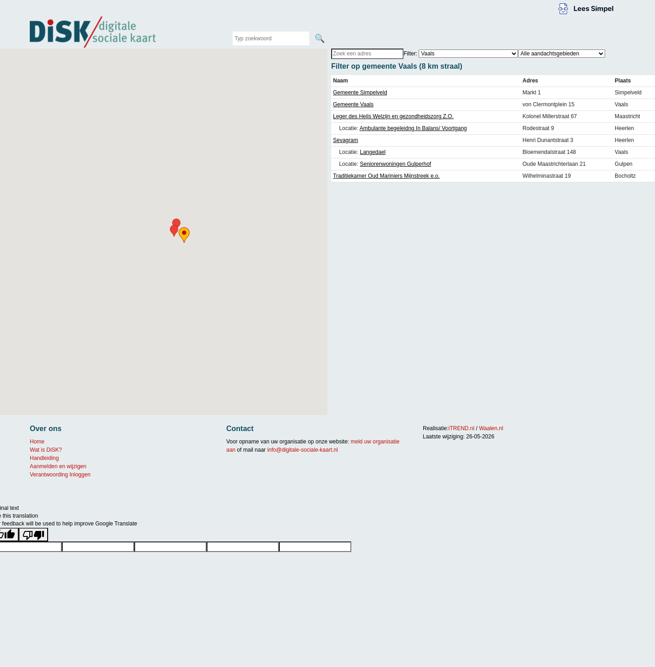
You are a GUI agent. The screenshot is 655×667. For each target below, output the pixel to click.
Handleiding (44, 458)
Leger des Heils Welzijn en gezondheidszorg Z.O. (393, 116)
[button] (184, 235)
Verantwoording (49, 474)
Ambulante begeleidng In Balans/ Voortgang (413, 128)
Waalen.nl (491, 428)
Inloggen (80, 474)
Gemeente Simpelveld (360, 92)
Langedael (373, 152)
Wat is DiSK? (46, 450)
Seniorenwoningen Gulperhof (395, 164)
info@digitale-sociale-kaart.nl (302, 450)
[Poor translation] (33, 534)
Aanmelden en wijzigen (58, 466)
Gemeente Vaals (353, 104)
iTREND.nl (461, 428)
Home (37, 441)
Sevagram (345, 140)
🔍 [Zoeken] (320, 38)
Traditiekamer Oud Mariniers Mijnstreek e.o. (386, 176)
